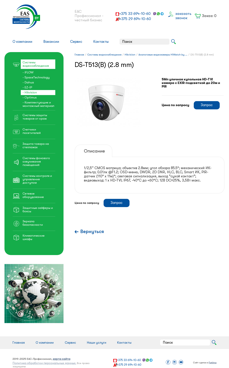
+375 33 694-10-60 (135, 13)
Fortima (212, 362)
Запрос (207, 105)
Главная (19, 342)
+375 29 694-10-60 (135, 19)
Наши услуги (96, 342)
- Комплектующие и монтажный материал (38, 104)
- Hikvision (30, 92)
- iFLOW (28, 72)
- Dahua (28, 82)
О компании (22, 42)
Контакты (101, 42)
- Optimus (30, 97)
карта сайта (61, 358)
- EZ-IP (27, 87)
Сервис (76, 42)
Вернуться (92, 231)
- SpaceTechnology (36, 77)
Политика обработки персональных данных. (44, 363)
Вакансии (51, 42)
